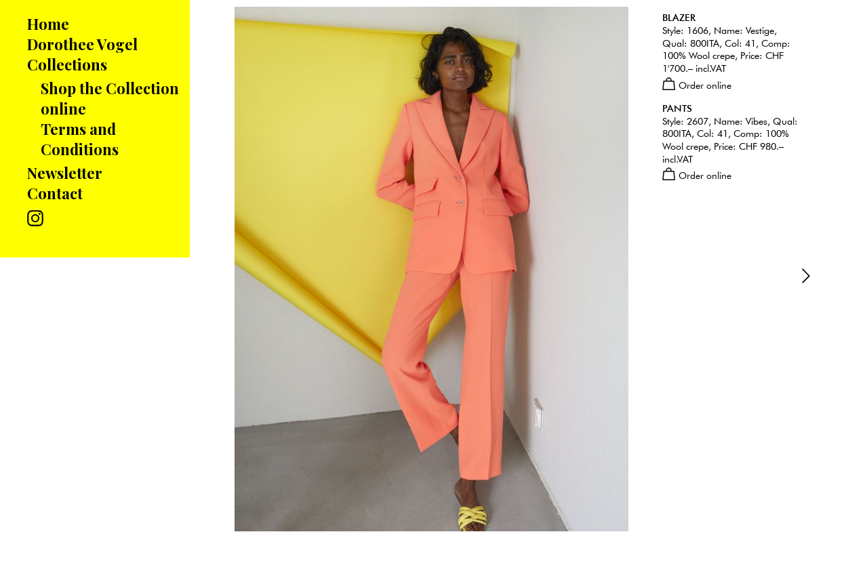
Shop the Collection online (110, 98)
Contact (55, 193)
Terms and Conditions (80, 139)
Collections (67, 64)
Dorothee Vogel (82, 44)
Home (48, 24)
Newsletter (64, 173)
